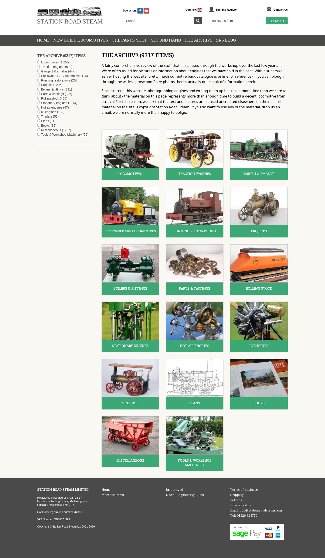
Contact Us (281, 9)
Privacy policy (240, 505)
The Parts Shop (129, 40)
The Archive (198, 40)
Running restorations (55, 80)
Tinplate (46, 116)
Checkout (276, 21)
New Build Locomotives (80, 40)
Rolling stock (50, 98)
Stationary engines (54, 103)
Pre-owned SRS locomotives (61, 76)
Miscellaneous (51, 130)
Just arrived (174, 489)
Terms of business (244, 489)
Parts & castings (52, 94)
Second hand (166, 40)
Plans (45, 121)
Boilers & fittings (52, 89)
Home (43, 40)
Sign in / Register (227, 9)
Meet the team (113, 495)
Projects (47, 85)
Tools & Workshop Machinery (61, 134)
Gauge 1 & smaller (54, 71)
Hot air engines (51, 107)
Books (45, 125)
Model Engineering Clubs (185, 495)
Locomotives (50, 62)
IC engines (48, 112)
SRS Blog (226, 40)
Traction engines (52, 67)
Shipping (237, 495)
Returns (236, 500)
